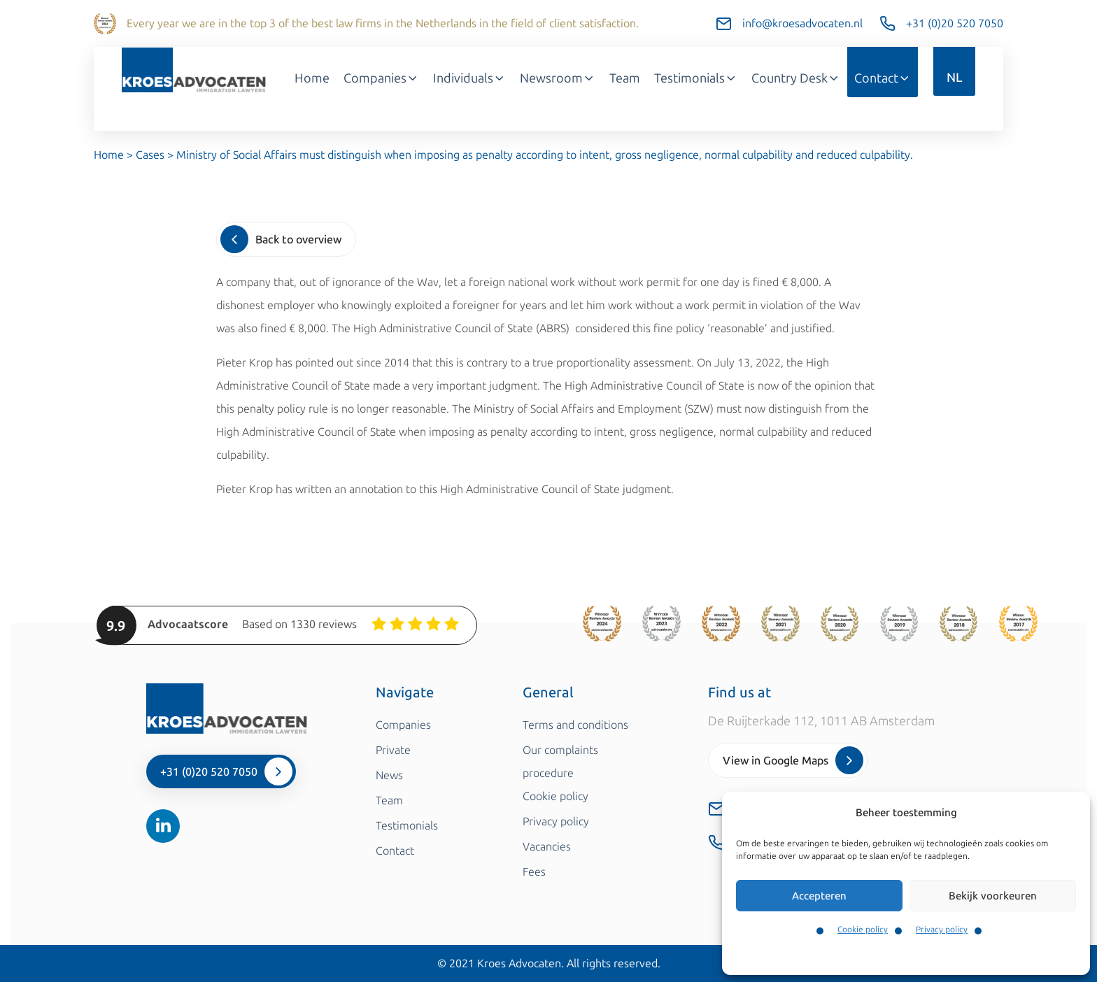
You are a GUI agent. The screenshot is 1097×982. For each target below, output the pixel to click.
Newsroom (557, 78)
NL (954, 77)
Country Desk (795, 78)
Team (624, 78)
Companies (381, 78)
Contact (882, 78)
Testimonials (695, 78)
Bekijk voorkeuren (993, 896)
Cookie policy (862, 929)
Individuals (469, 78)
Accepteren (819, 896)
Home (312, 78)
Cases (150, 155)
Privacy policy (942, 929)
